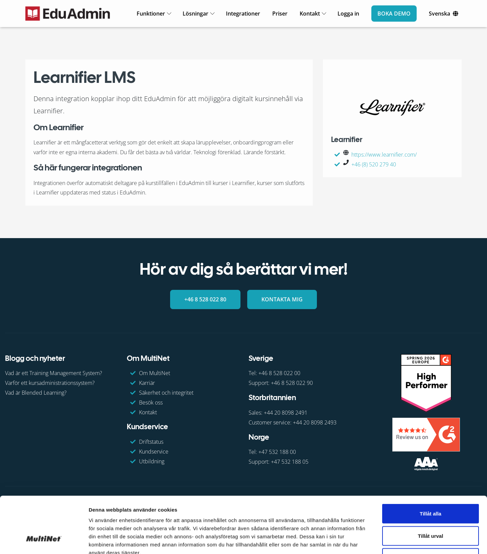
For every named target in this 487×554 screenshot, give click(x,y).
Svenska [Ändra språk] (439, 13)
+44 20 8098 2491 (285, 412)
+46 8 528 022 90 (292, 383)
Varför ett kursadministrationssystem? (50, 383)
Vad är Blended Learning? (36, 392)
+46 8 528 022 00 (279, 373)
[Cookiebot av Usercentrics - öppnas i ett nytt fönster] (43, 541)
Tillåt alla (430, 465)
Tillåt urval (430, 487)
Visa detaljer (367, 541)
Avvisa (430, 509)
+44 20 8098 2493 (315, 422)
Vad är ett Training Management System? (53, 373)
